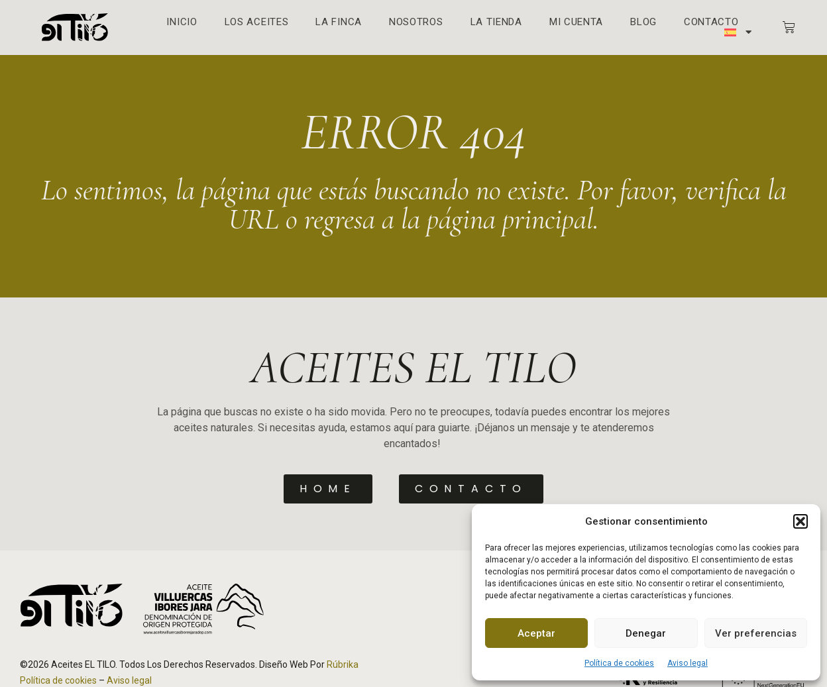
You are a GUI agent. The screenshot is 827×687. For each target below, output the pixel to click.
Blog (643, 22)
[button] (800, 521)
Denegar (646, 633)
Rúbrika (342, 664)
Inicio (181, 22)
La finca (338, 22)
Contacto (711, 22)
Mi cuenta (576, 22)
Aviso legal (687, 663)
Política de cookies (619, 663)
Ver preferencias (756, 633)
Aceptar (536, 633)
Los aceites (257, 22)
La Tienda (496, 22)
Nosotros (416, 22)
